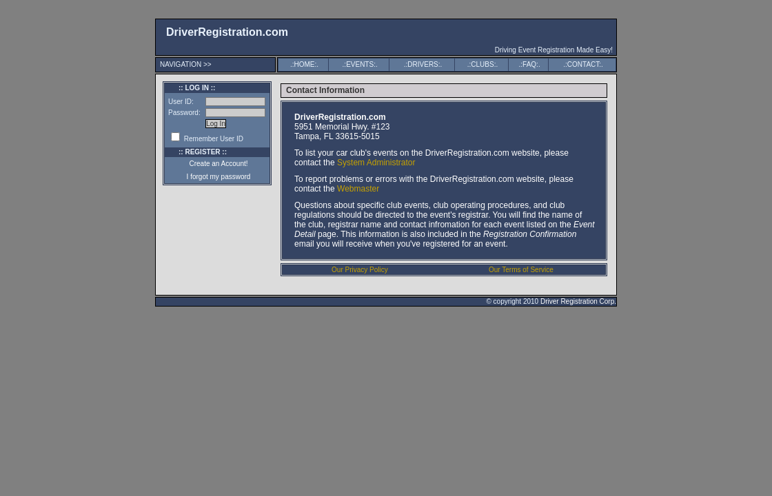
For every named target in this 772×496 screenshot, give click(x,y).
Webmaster (358, 189)
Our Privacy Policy (360, 269)
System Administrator (376, 162)
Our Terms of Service (521, 269)
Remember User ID (207, 139)
